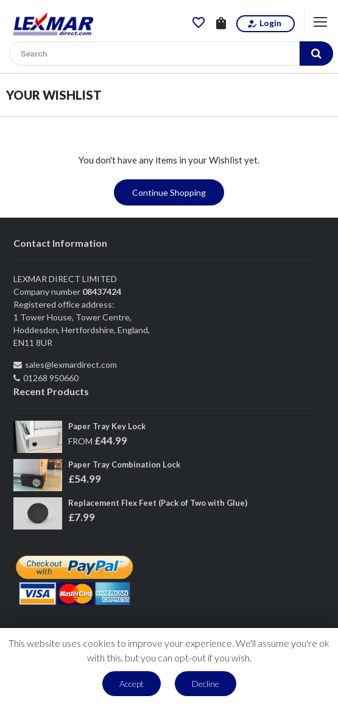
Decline (205, 683)
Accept (131, 683)
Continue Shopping (169, 192)
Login (264, 23)
